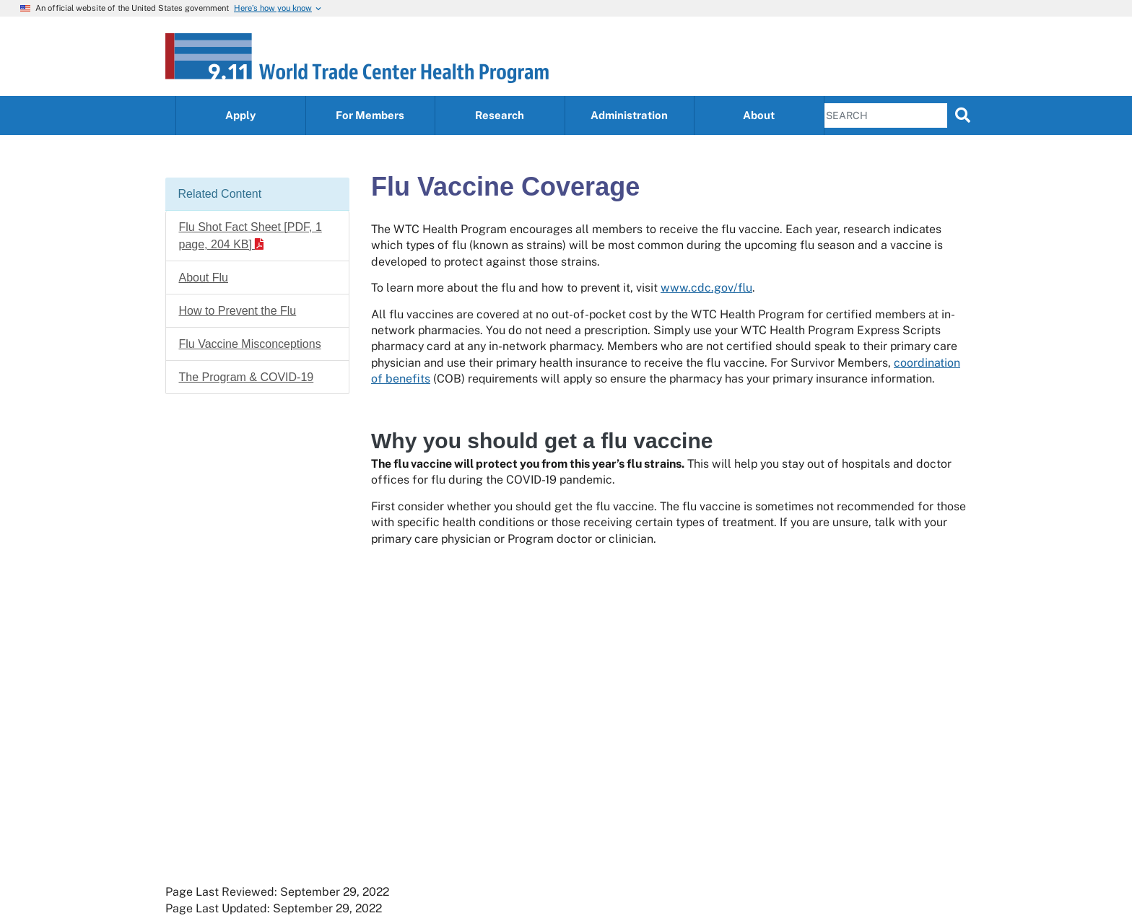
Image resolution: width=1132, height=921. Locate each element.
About (759, 115)
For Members (370, 115)
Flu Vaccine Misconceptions (250, 344)
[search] (963, 114)
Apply (240, 115)
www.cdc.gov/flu (706, 287)
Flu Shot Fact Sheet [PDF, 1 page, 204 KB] (250, 235)
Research (499, 115)
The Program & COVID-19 (246, 377)
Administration (629, 115)
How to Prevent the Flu (238, 311)
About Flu (203, 277)
